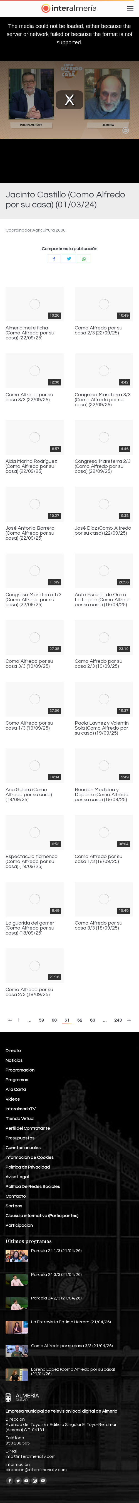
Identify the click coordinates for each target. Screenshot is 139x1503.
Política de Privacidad (28, 1167)
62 (79, 1020)
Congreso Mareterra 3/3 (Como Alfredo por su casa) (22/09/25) (103, 399)
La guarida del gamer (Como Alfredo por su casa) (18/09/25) (30, 928)
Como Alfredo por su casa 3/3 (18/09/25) (98, 926)
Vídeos (13, 1099)
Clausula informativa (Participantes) (42, 1215)
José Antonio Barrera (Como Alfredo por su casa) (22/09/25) (30, 533)
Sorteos (14, 1206)
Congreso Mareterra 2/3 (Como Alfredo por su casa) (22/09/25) (103, 466)
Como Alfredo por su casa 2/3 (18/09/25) (29, 992)
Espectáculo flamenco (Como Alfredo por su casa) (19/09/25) (32, 861)
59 (41, 1020)
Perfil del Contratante (28, 1128)
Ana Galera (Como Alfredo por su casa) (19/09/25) (29, 794)
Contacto (16, 1196)
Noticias (14, 1060)
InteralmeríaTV (21, 1109)
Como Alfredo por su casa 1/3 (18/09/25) (98, 859)
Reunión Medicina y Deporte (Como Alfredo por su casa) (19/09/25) (102, 794)
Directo (13, 1050)
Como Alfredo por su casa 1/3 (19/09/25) (29, 726)
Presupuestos (20, 1138)
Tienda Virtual (20, 1118)
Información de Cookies (30, 1157)
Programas (17, 1080)
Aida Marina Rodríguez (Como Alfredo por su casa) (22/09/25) (31, 466)
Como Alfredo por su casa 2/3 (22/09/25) (98, 331)
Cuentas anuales (23, 1148)
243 (118, 1020)
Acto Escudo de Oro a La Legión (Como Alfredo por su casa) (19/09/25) (103, 599)
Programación (20, 1070)
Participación (19, 1225)
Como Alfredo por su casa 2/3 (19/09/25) (98, 664)
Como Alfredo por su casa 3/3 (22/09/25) (29, 397)
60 (54, 1020)
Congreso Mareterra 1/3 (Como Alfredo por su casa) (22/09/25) (33, 599)
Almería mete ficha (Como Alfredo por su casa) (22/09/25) (30, 333)
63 (92, 1020)
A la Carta (16, 1089)
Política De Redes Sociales (33, 1186)
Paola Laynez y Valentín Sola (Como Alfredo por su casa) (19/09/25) (102, 728)
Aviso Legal (17, 1177)
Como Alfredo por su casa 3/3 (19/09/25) (29, 664)
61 (67, 1020)
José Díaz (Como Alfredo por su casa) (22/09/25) (103, 531)
